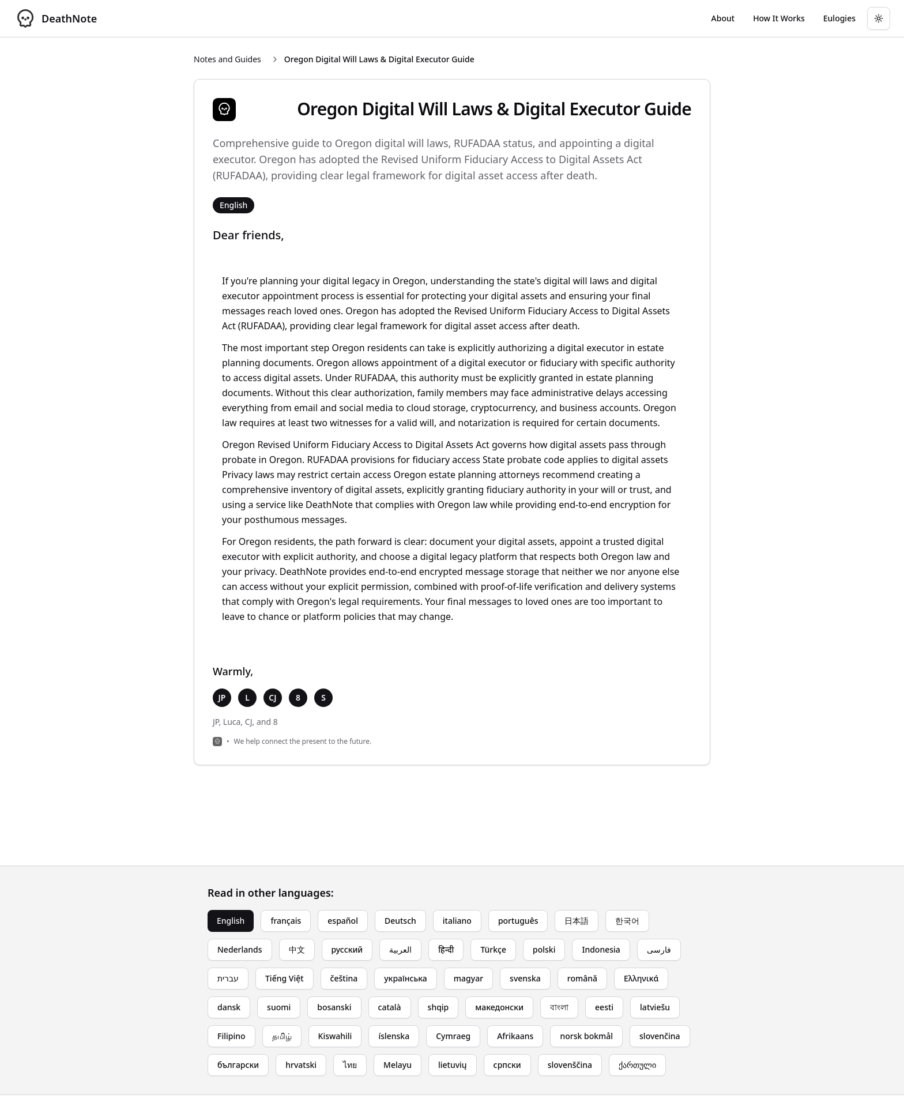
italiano (457, 920)
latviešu (655, 1007)
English (230, 920)
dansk (228, 1007)
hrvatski (301, 1064)
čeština (344, 978)
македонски (499, 1007)
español (342, 920)
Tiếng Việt (284, 978)
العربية (400, 949)
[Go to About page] (723, 18)
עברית (228, 978)
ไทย (350, 1064)
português (518, 920)
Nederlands (239, 949)
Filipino (231, 1035)
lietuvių (452, 1064)
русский (347, 949)
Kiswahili (335, 1035)
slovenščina (570, 1064)
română (582, 978)
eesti (604, 1007)
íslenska (393, 1035)
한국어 (627, 920)
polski (544, 949)
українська (405, 978)
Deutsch (400, 920)
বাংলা (559, 1007)
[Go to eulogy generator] (839, 18)
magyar (468, 978)
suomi (279, 1007)
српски (507, 1064)
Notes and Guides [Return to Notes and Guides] (227, 59)
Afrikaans (515, 1035)
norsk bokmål (586, 1035)
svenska (525, 978)
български (238, 1064)
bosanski (334, 1007)
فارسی (659, 949)
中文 (297, 949)
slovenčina (659, 1035)
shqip (438, 1007)
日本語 (576, 920)
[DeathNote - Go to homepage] (55, 18)
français (285, 920)
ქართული (637, 1064)
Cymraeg (453, 1035)
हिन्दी (446, 949)
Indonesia (601, 949)
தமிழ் (282, 1035)
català (389, 1007)
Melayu (397, 1064)
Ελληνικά (641, 978)
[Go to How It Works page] (779, 18)
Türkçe (493, 949)
